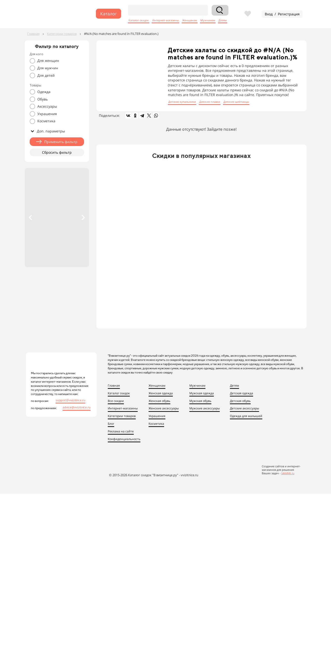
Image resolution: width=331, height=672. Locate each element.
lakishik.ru (287, 473)
